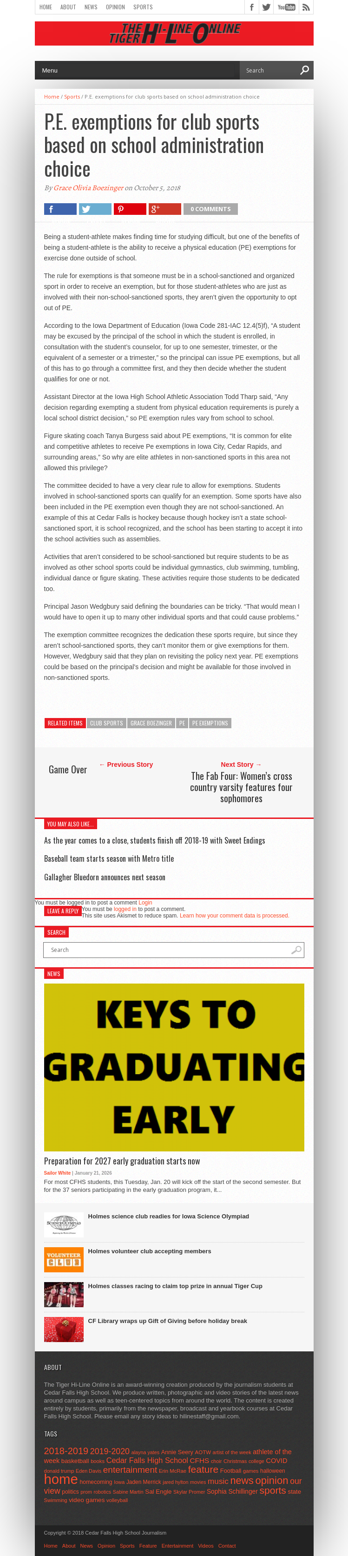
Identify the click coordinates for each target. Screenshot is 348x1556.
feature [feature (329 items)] (203, 1469)
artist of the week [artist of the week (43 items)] (232, 1452)
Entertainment (177, 1546)
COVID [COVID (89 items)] (276, 1460)
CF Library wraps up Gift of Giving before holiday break (167, 1320)
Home (45, 7)
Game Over (68, 769)
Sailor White (57, 1173)
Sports (143, 7)
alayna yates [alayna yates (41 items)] (145, 1452)
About (68, 7)
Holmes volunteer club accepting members (149, 1251)
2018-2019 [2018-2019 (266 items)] (66, 1451)
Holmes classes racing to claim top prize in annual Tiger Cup (175, 1286)
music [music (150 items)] (218, 1481)
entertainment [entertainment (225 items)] (130, 1470)
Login (145, 902)
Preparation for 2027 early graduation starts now (122, 1161)
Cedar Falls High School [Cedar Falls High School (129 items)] (147, 1460)
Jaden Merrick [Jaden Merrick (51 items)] (143, 1482)
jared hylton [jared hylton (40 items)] (175, 1482)
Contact (227, 1546)
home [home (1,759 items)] (61, 1479)
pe (182, 723)
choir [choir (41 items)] (216, 1461)
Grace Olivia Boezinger (88, 188)
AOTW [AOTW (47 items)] (203, 1452)
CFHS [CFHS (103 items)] (200, 1460)
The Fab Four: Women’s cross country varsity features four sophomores (241, 787)
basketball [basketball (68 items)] (75, 1460)
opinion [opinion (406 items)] (271, 1480)
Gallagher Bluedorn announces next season (104, 877)
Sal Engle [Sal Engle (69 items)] (158, 1491)
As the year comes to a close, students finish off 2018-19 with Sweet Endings (154, 840)
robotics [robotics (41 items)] (103, 1492)
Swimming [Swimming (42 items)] (55, 1500)
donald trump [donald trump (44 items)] (59, 1471)
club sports (106, 723)
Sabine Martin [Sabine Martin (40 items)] (128, 1492)
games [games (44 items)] (250, 1471)
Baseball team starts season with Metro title (109, 858)
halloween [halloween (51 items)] (272, 1471)
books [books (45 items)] (98, 1461)
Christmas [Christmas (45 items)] (235, 1461)
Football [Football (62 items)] (231, 1470)
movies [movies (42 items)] (198, 1482)
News (91, 7)
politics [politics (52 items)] (70, 1492)
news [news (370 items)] (241, 1480)
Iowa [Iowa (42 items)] (119, 1482)
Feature (148, 1546)
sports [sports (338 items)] (272, 1490)
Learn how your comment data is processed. (234, 915)
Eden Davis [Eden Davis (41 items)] (88, 1471)
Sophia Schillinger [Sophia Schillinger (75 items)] (232, 1491)
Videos (205, 1546)
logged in (125, 909)
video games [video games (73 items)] (87, 1499)
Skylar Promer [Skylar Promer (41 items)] (189, 1492)
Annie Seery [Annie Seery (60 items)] (177, 1452)
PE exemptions (210, 723)
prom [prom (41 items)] (86, 1492)
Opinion (115, 7)
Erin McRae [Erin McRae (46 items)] (172, 1471)
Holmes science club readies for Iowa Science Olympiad (169, 1216)
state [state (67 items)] (295, 1491)
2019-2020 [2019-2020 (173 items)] (110, 1451)
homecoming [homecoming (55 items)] (96, 1482)
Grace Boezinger (151, 723)
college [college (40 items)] (256, 1461)
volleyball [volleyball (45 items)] (117, 1500)
